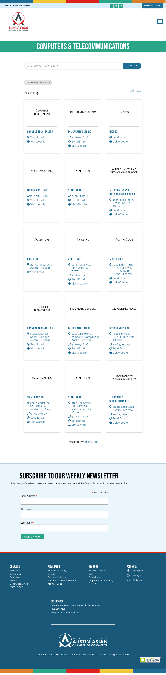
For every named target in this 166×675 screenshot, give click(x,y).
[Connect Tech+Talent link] (42, 112)
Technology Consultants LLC (119, 399)
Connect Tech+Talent (40, 132)
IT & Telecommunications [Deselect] (38, 82)
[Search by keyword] (74, 66)
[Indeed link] (124, 112)
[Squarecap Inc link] (42, 378)
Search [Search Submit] (132, 65)
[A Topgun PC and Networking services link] (124, 171)
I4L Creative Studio (79, 132)
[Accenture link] (42, 239)
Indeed (113, 132)
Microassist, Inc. (37, 190)
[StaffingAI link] (83, 171)
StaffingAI (74, 190)
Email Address (29, 496)
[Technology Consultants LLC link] (124, 378)
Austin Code (116, 259)
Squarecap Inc (35, 397)
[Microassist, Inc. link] (42, 171)
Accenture (33, 259)
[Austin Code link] (124, 239)
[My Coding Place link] (124, 308)
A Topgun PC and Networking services (122, 192)
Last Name (27, 522)
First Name (27, 509)
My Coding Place (119, 328)
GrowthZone (90, 441)
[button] (160, 21)
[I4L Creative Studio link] (83, 112)
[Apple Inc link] (83, 239)
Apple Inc (74, 259)
